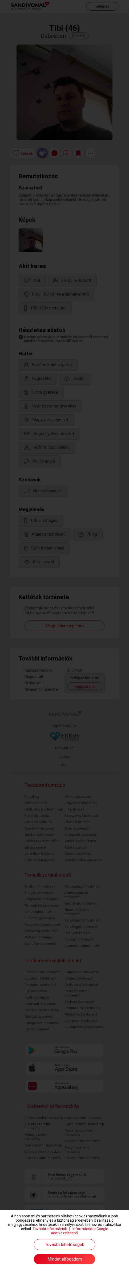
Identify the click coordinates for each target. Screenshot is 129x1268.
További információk (50, 1229)
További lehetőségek (64, 1244)
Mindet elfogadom (64, 1259)
